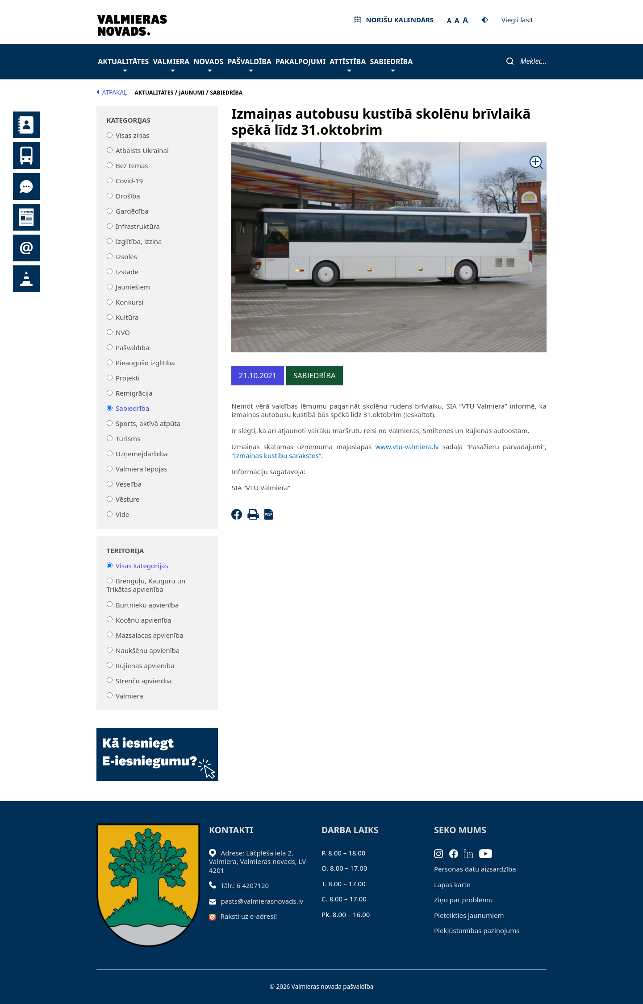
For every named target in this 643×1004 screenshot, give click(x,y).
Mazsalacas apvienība (150, 634)
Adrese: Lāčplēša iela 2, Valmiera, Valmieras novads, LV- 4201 (258, 861)
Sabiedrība (391, 64)
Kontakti (26, 125)
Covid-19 (129, 180)
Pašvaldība (249, 64)
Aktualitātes (123, 64)
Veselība (129, 483)
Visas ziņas (132, 135)
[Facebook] (238, 516)
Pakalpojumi (301, 61)
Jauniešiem (133, 286)
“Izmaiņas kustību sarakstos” (276, 455)
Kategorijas (128, 120)
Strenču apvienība (144, 680)
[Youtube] (488, 852)
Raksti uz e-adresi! (249, 916)
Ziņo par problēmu (463, 899)
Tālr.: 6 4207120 (245, 885)
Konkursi (129, 301)
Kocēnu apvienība (143, 619)
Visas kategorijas (142, 565)
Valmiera (171, 64)
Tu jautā (26, 186)
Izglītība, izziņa (139, 241)
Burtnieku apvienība (147, 604)
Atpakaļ (111, 92)
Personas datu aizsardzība (475, 868)
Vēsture (127, 499)
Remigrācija (134, 392)
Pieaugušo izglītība (145, 362)
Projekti (128, 377)
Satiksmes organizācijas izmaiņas (26, 278)
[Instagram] (441, 852)
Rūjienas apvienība (145, 665)
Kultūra (127, 317)
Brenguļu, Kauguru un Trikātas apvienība (146, 585)
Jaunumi (26, 217)
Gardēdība (132, 211)
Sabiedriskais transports (26, 155)
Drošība (128, 195)
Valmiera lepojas (141, 468)
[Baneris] (157, 749)
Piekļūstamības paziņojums (476, 930)
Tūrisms (128, 438)
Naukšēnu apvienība (148, 649)
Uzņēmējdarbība (142, 453)
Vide (122, 514)
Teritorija (125, 550)
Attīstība (348, 64)
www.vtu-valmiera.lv (406, 446)
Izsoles (126, 256)
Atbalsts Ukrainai (142, 150)
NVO (123, 332)
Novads (208, 64)
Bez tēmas (132, 165)
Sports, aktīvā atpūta (148, 423)
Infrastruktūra (138, 226)
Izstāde (127, 271)
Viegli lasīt (517, 19)
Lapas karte (452, 884)
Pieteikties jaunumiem (26, 248)
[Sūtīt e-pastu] (215, 901)
